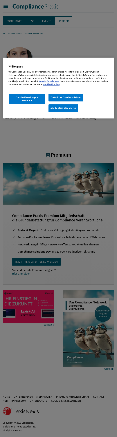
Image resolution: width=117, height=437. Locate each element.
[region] (58, 88)
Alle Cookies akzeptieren (63, 108)
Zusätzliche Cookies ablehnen (66, 97)
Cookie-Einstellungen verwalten (27, 99)
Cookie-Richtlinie (51, 84)
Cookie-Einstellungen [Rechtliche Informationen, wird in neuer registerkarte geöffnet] (49, 81)
